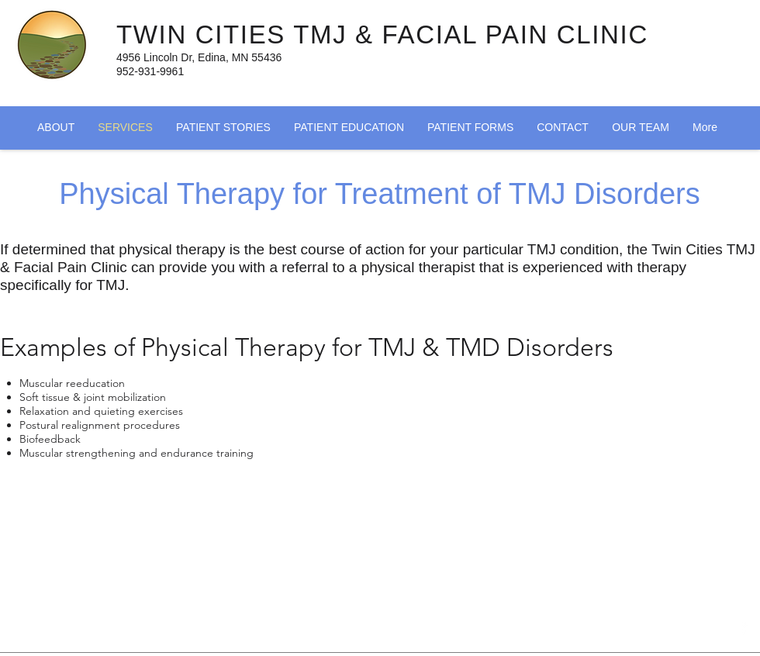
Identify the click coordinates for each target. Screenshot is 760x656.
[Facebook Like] (318, 632)
